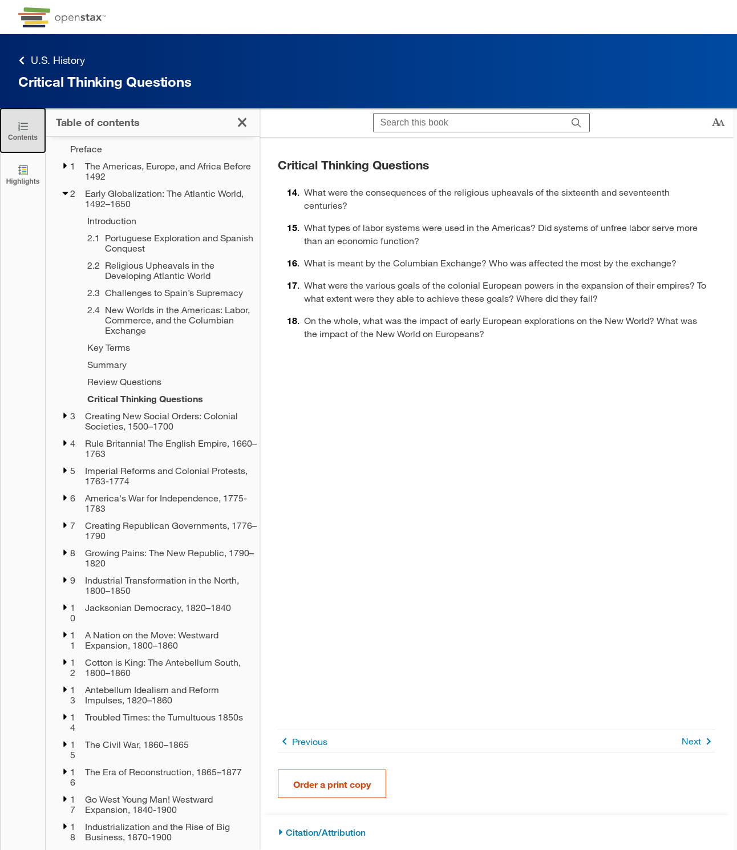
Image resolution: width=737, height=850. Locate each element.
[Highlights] (23, 174)
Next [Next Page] (698, 741)
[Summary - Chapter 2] (166, 364)
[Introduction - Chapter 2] (166, 221)
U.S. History (51, 60)
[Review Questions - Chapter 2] (166, 382)
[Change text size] (718, 122)
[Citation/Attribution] (496, 832)
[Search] (576, 123)
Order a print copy (332, 784)
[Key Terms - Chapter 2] (166, 347)
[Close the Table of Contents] (23, 130)
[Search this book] (468, 123)
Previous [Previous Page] (302, 741)
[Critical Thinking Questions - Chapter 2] (166, 399)
